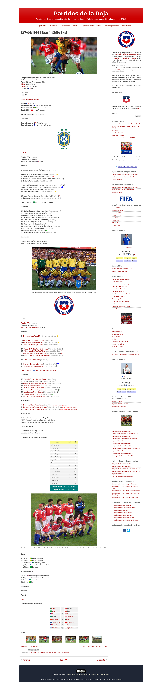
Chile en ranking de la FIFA (119, 271)
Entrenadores (65, 26)
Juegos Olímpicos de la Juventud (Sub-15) (125, 433)
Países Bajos (56, 622)
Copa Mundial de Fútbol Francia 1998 (48, 652)
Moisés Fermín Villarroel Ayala (34, 388)
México (69, 619)
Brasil (53, 611)
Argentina (55, 628)
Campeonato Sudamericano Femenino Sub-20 (126, 448)
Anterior (25, 660)
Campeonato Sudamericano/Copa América (125, 174)
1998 (30, 652)
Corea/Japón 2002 (117, 210)
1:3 (133, 386)
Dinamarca (70, 616)
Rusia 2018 (115, 220)
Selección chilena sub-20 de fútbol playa (124, 507)
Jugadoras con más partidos (120, 341)
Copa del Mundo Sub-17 (119, 441)
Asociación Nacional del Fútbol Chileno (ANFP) (126, 124)
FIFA (22, 599)
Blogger (119, 679)
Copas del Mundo (117, 179)
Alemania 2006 (116, 213)
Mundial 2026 (116, 225)
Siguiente (102, 660)
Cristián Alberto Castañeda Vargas (35, 383)
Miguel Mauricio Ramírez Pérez (34, 351)
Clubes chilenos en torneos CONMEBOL (124, 138)
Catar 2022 (115, 222)
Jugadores (53, 26)
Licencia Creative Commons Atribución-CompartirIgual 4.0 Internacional (88, 674)
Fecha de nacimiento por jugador (122, 284)
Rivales (75, 26)
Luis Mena (127, 377)
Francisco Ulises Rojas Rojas (33, 405)
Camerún (65, 405)
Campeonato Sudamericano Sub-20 (122, 446)
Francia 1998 (116, 208)
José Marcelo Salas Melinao (33, 366)
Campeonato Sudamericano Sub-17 (122, 436)
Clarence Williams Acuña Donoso (34, 353)
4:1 (135, 255)
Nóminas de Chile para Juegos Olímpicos (124, 484)
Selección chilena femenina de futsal (123, 517)
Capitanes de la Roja (118, 291)
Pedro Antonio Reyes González (34, 340)
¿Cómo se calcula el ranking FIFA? (122, 268)
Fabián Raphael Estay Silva (33, 394)
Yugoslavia (70, 622)
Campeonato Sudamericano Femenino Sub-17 (126, 438)
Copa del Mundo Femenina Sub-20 (122, 453)
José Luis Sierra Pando (32, 360)
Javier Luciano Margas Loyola (33, 345)
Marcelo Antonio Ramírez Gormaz (35, 379)
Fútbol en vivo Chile (118, 133)
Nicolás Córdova (127, 248)
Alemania (55, 619)
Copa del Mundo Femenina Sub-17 (122, 443)
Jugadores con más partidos (91, 26)
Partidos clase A (66, 652)
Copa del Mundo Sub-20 (119, 451)
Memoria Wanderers (118, 135)
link (118, 70)
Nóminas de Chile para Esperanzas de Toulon (125, 497)
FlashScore (115, 130)
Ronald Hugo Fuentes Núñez (33, 342)
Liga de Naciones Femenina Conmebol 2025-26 (126, 354)
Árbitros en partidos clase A (120, 304)
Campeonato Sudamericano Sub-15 (122, 431)
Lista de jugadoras (117, 334)
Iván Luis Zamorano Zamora (33, 364)
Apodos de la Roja (117, 281)
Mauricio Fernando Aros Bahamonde (36, 355)
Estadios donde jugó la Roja (120, 301)
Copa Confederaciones (119, 406)
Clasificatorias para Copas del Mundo (123, 177)
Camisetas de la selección (119, 286)
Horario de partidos (117, 299)
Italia (61, 405)
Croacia (69, 625)
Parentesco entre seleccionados (121, 294)
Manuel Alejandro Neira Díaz (33, 386)
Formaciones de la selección (120, 289)
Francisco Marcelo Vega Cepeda (35, 390)
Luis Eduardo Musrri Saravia (33, 392)
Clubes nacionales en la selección (122, 279)
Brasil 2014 (115, 218)
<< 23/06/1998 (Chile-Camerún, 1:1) (33, 646)
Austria (70, 409)
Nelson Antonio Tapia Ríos (32, 336)
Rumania (54, 625)
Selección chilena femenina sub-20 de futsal (125, 520)
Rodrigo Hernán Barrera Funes (34, 396)
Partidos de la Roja (81, 13)
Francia (54, 614)
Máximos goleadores (112, 26)
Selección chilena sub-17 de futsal (122, 515)
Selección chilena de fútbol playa (122, 505)
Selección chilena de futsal (120, 510)
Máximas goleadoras (118, 344)
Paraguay (70, 614)
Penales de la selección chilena (121, 306)
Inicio (63, 660)
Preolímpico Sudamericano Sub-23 (122, 456)
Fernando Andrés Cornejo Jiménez (36, 349)
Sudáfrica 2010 (116, 215)
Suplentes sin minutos (118, 296)
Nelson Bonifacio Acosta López (46, 370)
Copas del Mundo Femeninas (120, 404)
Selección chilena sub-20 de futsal (122, 512)
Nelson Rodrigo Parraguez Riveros (35, 407)
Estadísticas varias (117, 309)
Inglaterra (70, 628)
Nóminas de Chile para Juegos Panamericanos (126, 490)
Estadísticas (126, 26)
